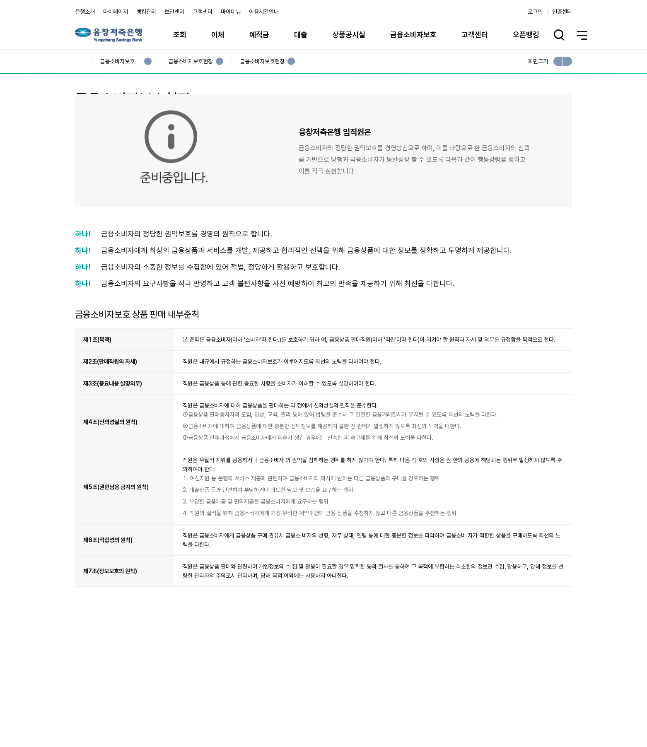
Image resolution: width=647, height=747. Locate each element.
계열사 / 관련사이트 (495, 716)
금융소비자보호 (413, 34)
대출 (300, 34)
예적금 (259, 34)
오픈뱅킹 (526, 34)
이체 (218, 34)
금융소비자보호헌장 (190, 61)
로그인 (535, 12)
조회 (179, 34)
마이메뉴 (231, 12)
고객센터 (202, 12)
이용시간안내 (264, 12)
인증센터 (562, 12)
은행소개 (85, 12)
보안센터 (174, 12)
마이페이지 (115, 12)
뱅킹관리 (146, 12)
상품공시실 (348, 34)
